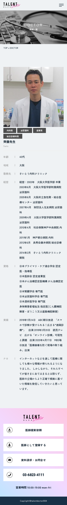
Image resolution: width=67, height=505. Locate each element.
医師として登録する (26, 445)
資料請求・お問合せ (26, 460)
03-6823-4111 (25, 475)
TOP (5, 47)
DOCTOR (14, 47)
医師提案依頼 (24, 430)
